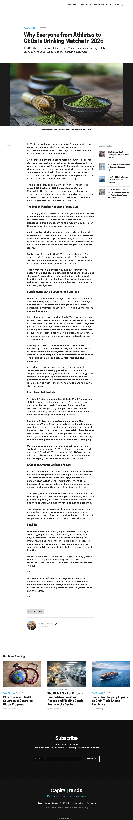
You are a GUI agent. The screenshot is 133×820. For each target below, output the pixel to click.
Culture (116, 5)
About (47, 808)
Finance (109, 5)
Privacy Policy (83, 808)
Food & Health (99, 5)
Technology (72, 5)
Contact (53, 808)
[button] (128, 5)
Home (40, 803)
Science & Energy (85, 5)
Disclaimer (73, 808)
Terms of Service (63, 808)
